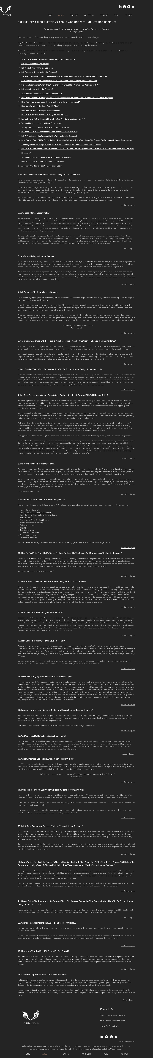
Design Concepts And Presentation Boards (35, 512)
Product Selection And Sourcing (31, 522)
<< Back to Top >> (128, 248)
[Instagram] (124, 6)
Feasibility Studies (26, 517)
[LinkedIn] (120, 6)
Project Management (27, 525)
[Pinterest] (128, 6)
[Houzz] (132, 6)
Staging (23, 527)
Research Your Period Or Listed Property (34, 520)
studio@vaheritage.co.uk (115, 1020)
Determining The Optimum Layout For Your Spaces (38, 515)
